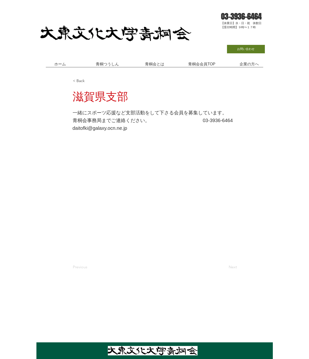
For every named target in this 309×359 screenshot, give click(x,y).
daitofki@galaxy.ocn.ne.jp (100, 128)
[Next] (225, 267)
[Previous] (89, 267)
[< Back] (89, 81)
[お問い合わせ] (246, 49)
